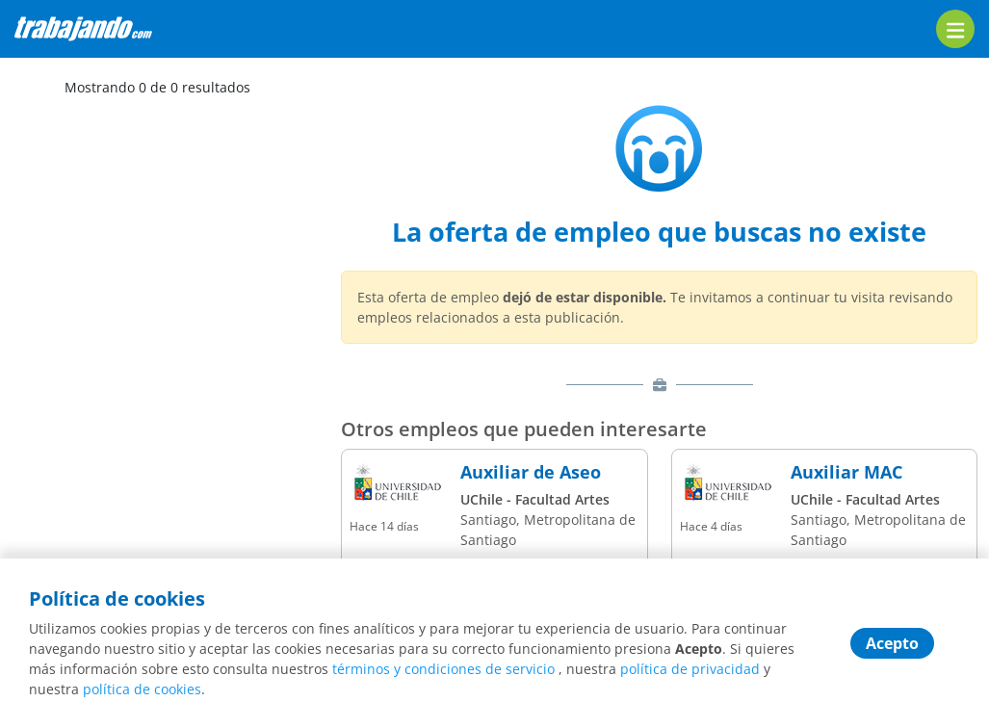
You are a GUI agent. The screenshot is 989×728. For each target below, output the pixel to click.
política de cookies (142, 689)
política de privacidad (690, 669)
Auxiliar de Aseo (530, 472)
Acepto (892, 643)
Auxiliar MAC (846, 472)
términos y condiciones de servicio (443, 669)
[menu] (955, 29)
